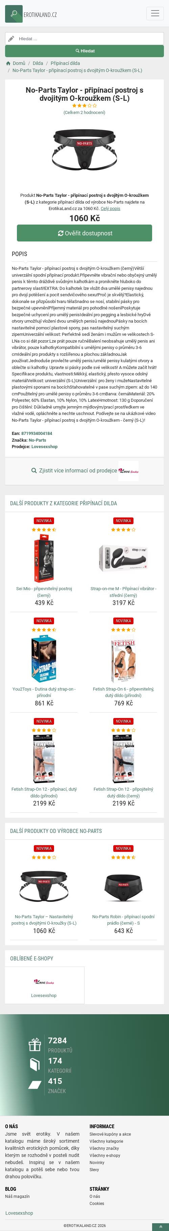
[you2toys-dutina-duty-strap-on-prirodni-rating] (43, 630)
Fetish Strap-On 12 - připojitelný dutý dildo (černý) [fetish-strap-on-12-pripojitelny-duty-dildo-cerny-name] (123, 792)
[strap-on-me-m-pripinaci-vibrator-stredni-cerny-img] (123, 558)
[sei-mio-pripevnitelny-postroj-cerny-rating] (43, 530)
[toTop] (160, 1227)
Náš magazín (17, 1196)
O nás (95, 1196)
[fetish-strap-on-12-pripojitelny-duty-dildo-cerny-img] (123, 759)
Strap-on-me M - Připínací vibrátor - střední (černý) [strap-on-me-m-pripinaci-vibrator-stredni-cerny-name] (123, 592)
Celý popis (110, 208)
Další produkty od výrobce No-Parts (56, 831)
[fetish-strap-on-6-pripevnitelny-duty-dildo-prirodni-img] (123, 658)
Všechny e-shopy (105, 1155)
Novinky (97, 1162)
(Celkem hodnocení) (84, 112)
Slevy (94, 1169)
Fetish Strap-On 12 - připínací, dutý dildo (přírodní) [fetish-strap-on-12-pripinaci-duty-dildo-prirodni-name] (44, 792)
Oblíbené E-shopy (31, 958)
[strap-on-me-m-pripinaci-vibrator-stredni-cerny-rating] (123, 530)
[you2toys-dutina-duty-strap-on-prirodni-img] (43, 658)
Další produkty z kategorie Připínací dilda (63, 503)
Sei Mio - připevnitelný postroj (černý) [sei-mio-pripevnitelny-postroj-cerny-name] (44, 592)
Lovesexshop (44, 446)
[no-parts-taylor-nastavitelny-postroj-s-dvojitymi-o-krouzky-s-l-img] (43, 886)
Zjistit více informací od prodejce (84, 471)
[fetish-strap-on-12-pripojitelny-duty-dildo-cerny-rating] (123, 730)
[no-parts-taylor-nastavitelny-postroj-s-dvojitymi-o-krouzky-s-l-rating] (43, 857)
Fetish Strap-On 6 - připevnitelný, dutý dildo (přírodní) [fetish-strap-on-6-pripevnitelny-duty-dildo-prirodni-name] (123, 692)
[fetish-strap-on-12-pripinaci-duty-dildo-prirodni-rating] (43, 730)
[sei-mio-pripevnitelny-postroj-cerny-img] (43, 558)
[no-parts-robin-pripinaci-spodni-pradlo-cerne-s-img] (123, 886)
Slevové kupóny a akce (110, 1134)
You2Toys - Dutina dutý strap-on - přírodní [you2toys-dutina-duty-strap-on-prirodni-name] (44, 692)
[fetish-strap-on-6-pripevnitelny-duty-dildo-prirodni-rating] (123, 630)
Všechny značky (104, 1148)
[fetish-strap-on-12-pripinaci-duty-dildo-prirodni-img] (43, 759)
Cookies (97, 1203)
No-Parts (37, 440)
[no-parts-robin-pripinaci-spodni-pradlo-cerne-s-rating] (123, 857)
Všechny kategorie (106, 1141)
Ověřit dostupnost (84, 233)
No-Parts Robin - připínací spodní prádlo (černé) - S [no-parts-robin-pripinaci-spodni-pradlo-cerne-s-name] (123, 920)
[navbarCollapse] (155, 13)
